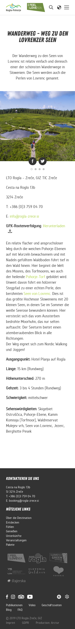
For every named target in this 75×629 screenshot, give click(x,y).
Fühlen (10, 527)
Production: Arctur (47, 623)
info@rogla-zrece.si (24, 216)
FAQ (20, 610)
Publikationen (14, 605)
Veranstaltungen (16, 540)
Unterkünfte (13, 536)
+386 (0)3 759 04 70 (22, 496)
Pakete (10, 545)
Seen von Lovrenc (37, 293)
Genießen (11, 531)
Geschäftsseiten (52, 605)
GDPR (26, 623)
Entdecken (12, 522)
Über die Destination (19, 518)
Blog (9, 610)
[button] (59, 7)
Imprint (11, 623)
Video (32, 605)
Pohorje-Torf (35, 276)
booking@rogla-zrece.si (24, 500)
